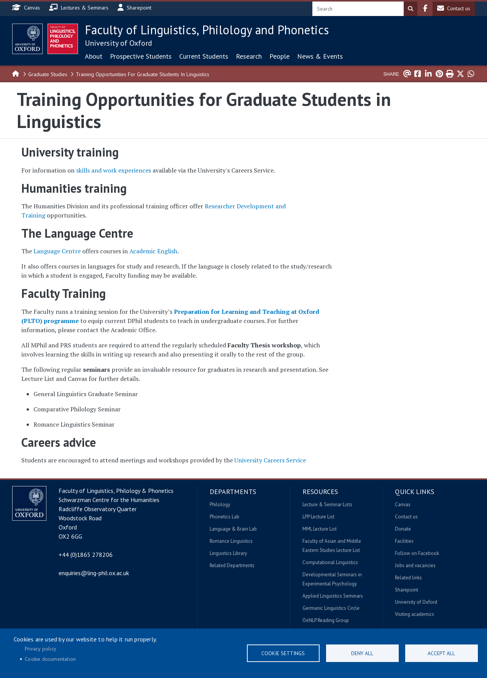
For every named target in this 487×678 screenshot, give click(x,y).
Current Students (203, 56)
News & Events (320, 56)
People (279, 56)
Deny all (362, 653)
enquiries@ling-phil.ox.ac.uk (94, 573)
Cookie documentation (50, 659)
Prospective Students (141, 56)
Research (249, 56)
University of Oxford (118, 43)
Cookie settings (283, 653)
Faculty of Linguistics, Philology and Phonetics (207, 30)
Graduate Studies (47, 74)
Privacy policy (40, 648)
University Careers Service (270, 460)
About (93, 56)
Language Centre (57, 251)
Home (16, 73)
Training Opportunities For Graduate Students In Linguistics (142, 74)
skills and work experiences (113, 170)
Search (410, 9)
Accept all (441, 653)
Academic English (153, 251)
